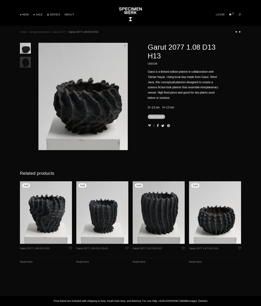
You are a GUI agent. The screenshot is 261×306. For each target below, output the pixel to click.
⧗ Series (53, 14)
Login (220, 14)
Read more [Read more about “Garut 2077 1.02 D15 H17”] (139, 261)
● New (24, 14)
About (69, 14)
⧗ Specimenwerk (39, 31)
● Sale (38, 14)
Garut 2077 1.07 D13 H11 (204, 248)
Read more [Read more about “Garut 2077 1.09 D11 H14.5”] (82, 261)
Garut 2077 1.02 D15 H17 (147, 248)
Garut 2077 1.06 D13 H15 (35, 248)
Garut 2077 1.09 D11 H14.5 (92, 248)
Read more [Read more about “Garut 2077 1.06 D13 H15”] (26, 261)
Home (23, 31)
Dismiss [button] (203, 300)
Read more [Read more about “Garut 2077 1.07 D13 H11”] (195, 261)
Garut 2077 (58, 31)
